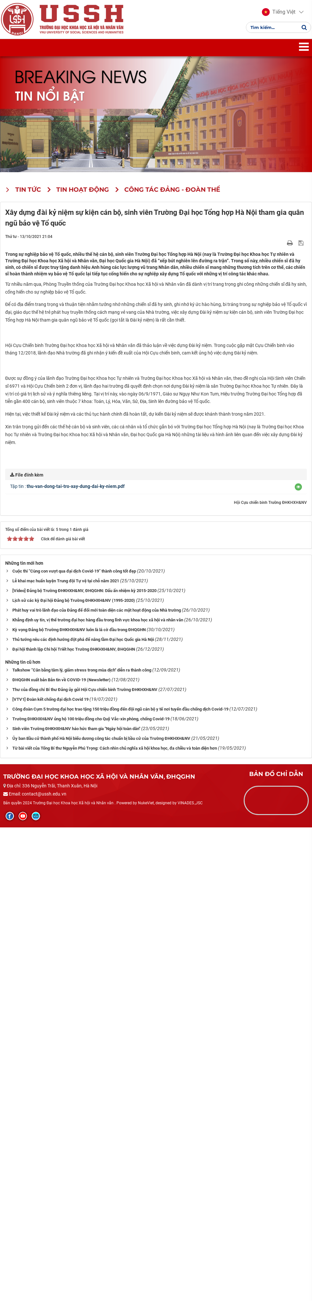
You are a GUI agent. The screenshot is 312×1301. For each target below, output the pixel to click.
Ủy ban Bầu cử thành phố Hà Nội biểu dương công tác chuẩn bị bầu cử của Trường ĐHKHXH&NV (101, 1212)
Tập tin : (67, 960)
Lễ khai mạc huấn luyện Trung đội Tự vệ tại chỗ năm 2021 (65, 1054)
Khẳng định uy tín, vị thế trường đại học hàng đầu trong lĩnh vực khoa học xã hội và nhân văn (97, 1093)
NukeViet (146, 1277)
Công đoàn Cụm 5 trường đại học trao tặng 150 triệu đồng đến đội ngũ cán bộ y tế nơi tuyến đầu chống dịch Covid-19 (120, 1183)
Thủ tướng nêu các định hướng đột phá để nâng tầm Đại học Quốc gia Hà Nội (83, 1113)
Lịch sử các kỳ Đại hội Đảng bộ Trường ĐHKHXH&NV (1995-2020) (73, 1074)
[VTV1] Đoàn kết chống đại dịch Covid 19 (50, 1173)
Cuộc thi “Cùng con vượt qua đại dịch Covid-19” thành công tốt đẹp (74, 1045)
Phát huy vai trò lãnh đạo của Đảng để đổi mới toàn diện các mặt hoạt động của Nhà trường (96, 1084)
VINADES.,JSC (190, 1277)
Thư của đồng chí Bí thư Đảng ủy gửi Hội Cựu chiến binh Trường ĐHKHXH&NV (84, 1163)
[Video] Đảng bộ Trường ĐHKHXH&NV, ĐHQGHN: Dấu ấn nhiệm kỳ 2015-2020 (84, 1064)
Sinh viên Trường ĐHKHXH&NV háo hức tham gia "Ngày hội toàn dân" (76, 1202)
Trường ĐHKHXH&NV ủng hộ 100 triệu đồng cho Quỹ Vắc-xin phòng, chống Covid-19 (91, 1192)
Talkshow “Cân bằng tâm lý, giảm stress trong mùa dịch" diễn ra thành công (81, 1144)
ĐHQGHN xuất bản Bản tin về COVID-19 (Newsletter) (61, 1153)
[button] (276, 16)
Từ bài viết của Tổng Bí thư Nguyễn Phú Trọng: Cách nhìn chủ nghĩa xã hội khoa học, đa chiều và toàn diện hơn (114, 1222)
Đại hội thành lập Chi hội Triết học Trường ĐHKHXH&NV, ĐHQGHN (73, 1123)
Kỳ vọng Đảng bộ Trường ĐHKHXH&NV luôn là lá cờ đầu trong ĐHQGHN (79, 1103)
